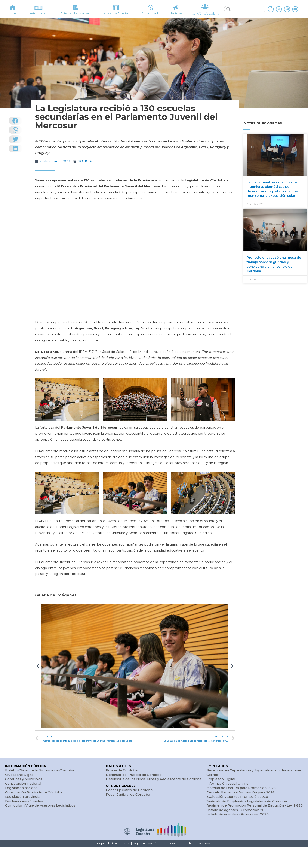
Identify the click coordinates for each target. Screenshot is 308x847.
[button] (37, 665)
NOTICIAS (85, 161)
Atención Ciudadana (205, 13)
